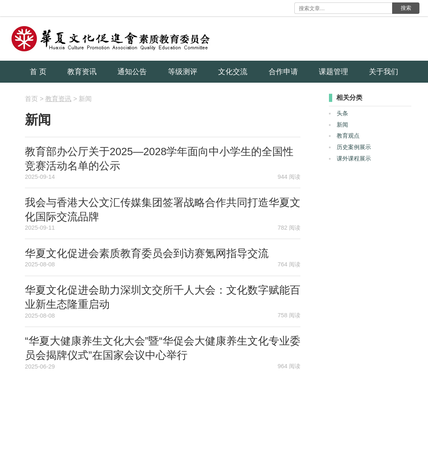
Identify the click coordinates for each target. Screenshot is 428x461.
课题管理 (333, 72)
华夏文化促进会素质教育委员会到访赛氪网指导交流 (147, 253)
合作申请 (283, 72)
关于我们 (383, 72)
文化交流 (232, 72)
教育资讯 (82, 72)
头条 (342, 113)
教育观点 (348, 135)
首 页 (38, 72)
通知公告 (132, 72)
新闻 (342, 124)
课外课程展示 (354, 158)
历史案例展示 (354, 147)
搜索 (406, 8)
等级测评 (182, 72)
